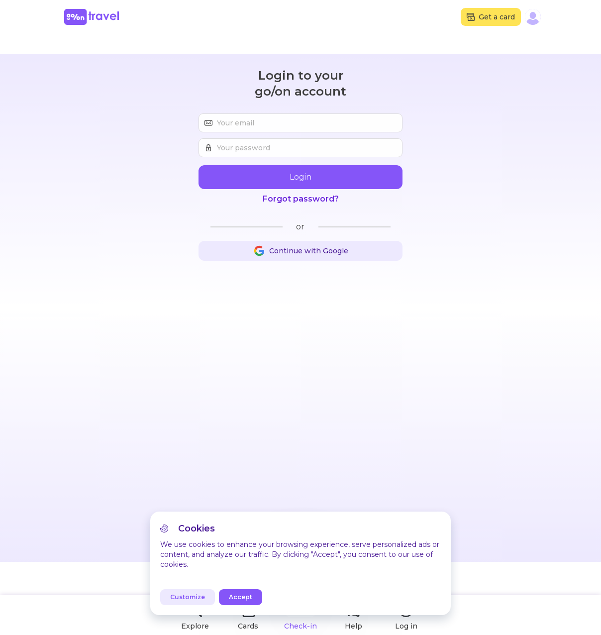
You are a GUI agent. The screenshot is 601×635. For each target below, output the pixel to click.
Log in (406, 617)
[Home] (91, 17)
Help (353, 617)
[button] (533, 17)
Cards (248, 617)
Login (300, 177)
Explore (195, 617)
